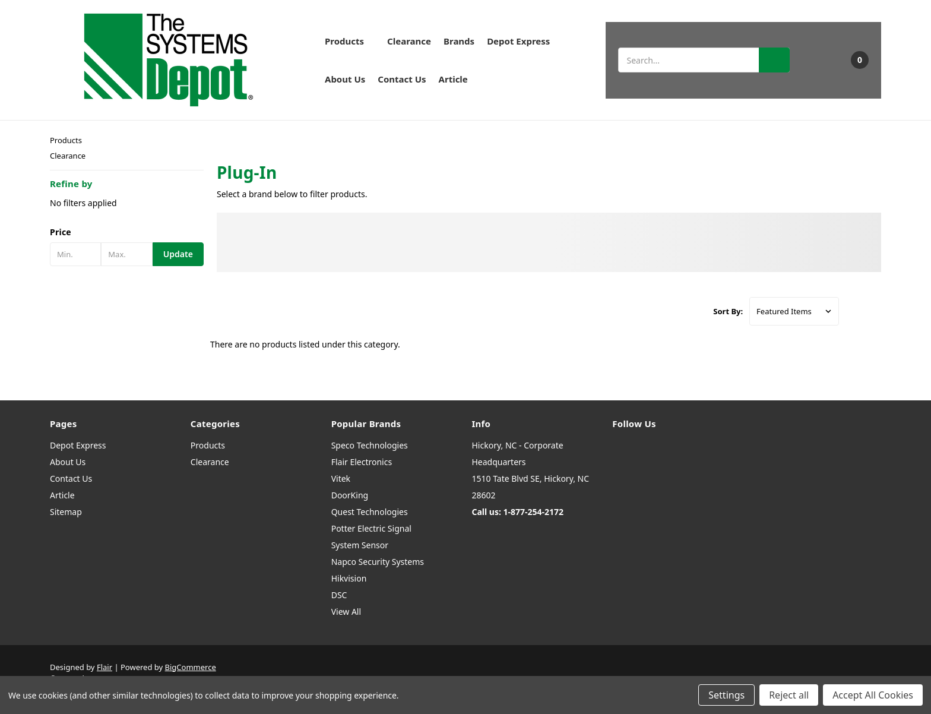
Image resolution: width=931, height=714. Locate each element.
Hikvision (349, 578)
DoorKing (349, 495)
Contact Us (402, 79)
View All (346, 611)
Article (453, 79)
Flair (104, 667)
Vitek (340, 478)
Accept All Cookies (872, 695)
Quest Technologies (369, 511)
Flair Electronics (361, 461)
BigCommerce (190, 667)
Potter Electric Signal (371, 528)
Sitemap (66, 511)
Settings (726, 695)
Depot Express (518, 41)
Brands (459, 41)
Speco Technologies (369, 445)
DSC (339, 595)
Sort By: (728, 311)
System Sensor (359, 545)
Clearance (409, 41)
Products (350, 41)
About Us (345, 79)
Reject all (789, 695)
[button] (127, 232)
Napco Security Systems (377, 561)
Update (178, 254)
